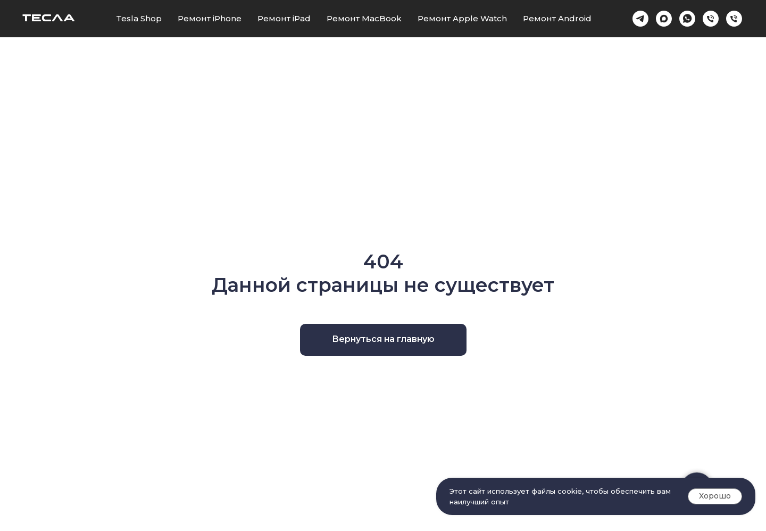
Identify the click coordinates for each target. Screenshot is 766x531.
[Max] (664, 19)
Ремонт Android (557, 18)
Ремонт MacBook (364, 18)
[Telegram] (640, 19)
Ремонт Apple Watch (462, 18)
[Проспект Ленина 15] (734, 19)
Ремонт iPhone (210, 18)
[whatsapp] (687, 19)
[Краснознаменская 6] (711, 19)
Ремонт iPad (284, 18)
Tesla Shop (139, 18)
